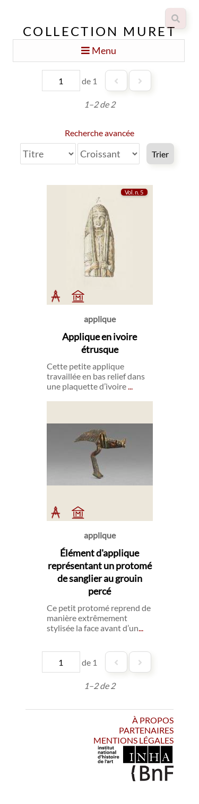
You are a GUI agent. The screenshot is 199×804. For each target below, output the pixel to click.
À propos (153, 720)
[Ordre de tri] (108, 153)
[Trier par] (48, 153)
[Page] (61, 80)
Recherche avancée (99, 133)
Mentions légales (133, 740)
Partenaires (146, 730)
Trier (160, 154)
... (130, 386)
